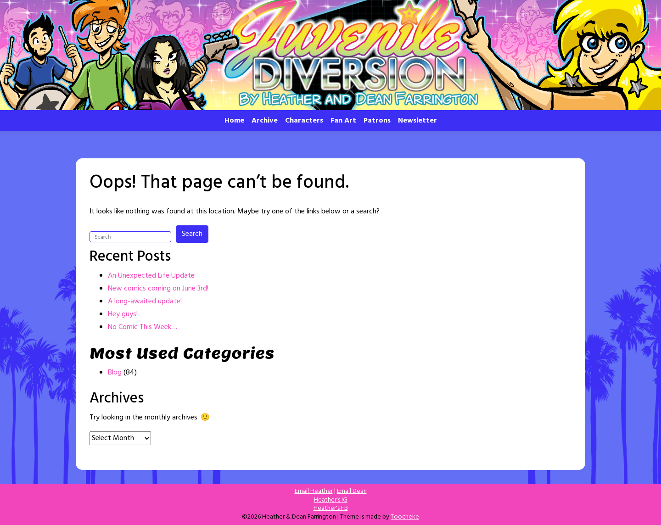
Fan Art (343, 121)
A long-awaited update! (145, 301)
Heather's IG (330, 500)
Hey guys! (123, 314)
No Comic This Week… (142, 327)
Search (192, 234)
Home (234, 121)
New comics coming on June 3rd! (158, 289)
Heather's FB (331, 508)
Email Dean (352, 491)
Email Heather (314, 491)
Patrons (377, 121)
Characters (304, 121)
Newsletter (417, 121)
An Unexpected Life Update (151, 276)
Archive (265, 121)
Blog (115, 373)
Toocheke (405, 517)
